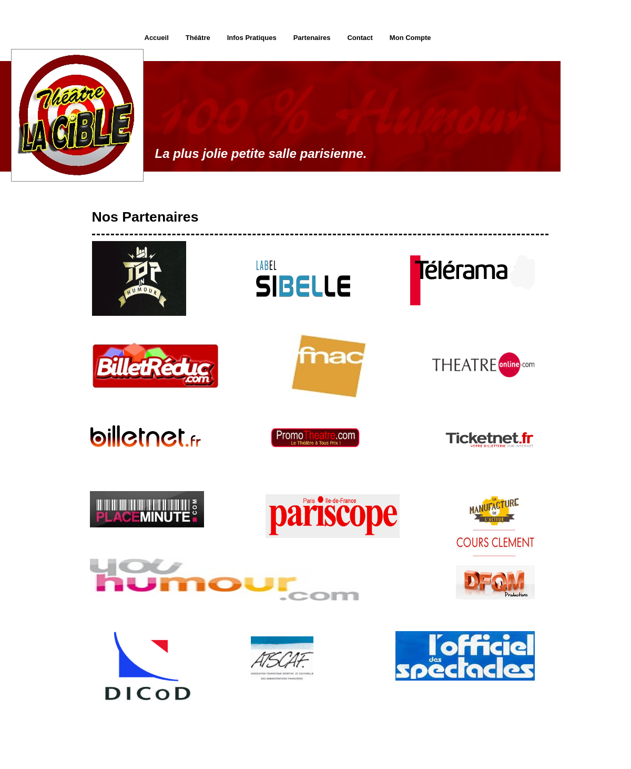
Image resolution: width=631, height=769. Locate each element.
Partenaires (312, 38)
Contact (359, 38)
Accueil (157, 38)
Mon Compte (410, 38)
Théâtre (198, 38)
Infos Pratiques (252, 38)
